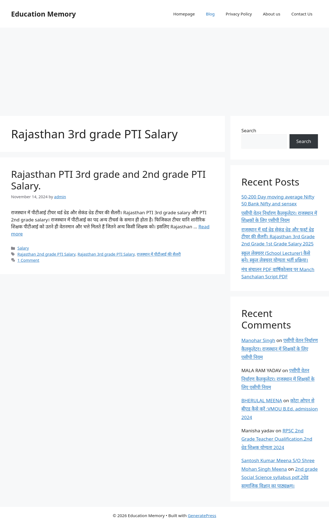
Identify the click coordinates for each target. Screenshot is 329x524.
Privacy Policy (239, 14)
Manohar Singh (258, 340)
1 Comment (28, 260)
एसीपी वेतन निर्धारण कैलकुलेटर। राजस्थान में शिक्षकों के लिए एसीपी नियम (279, 348)
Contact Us (301, 14)
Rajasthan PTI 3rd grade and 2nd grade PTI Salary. (108, 180)
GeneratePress (202, 515)
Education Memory (43, 13)
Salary (23, 248)
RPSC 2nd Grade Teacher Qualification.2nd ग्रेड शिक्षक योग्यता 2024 (276, 439)
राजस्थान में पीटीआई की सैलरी (159, 254)
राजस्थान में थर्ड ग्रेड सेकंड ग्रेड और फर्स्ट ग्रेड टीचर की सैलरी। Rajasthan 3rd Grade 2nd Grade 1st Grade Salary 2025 (278, 236)
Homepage (184, 14)
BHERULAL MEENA (261, 400)
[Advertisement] (164, 69)
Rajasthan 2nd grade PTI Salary (46, 254)
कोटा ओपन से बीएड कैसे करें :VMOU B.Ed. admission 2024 (279, 408)
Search (248, 130)
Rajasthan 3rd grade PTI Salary (106, 254)
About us (271, 14)
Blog (210, 14)
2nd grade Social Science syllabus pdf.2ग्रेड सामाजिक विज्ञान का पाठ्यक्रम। (279, 477)
